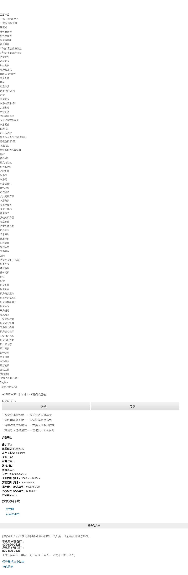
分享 (132, 406)
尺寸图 (10, 509)
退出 (16, 378)
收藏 (43, 406)
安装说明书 (13, 514)
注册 (9, 378)
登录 (3, 378)
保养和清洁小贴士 (13, 561)
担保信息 (7, 566)
